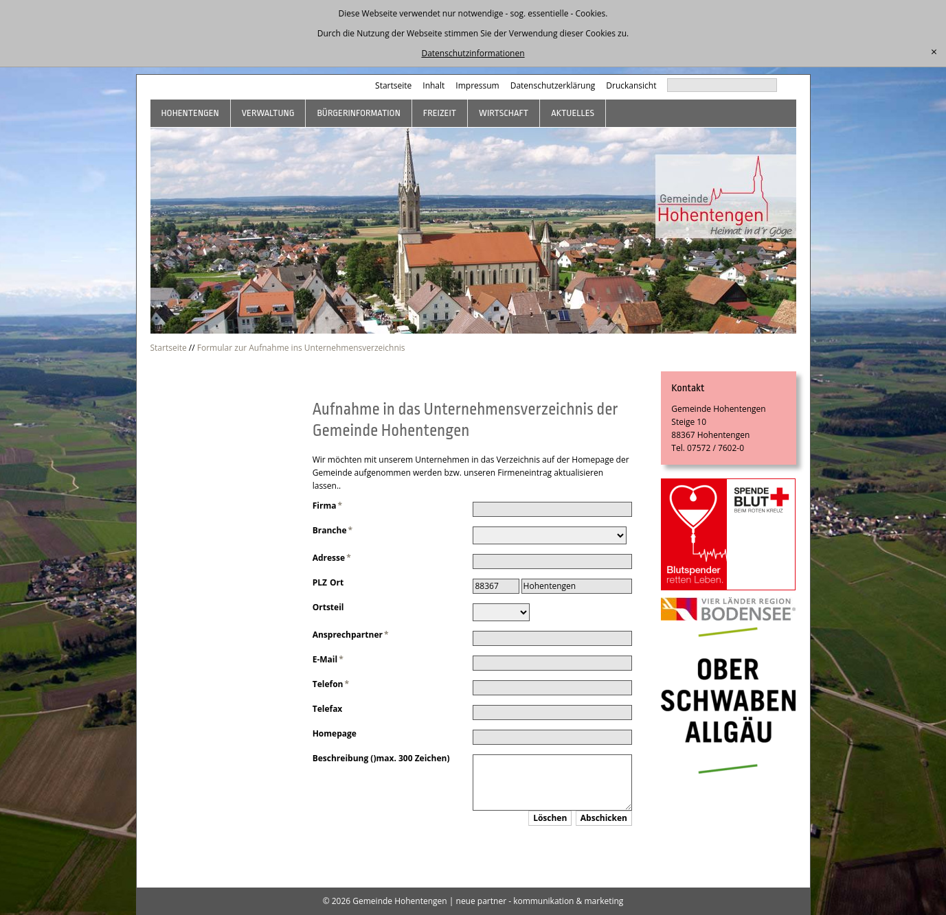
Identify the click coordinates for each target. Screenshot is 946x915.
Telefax (328, 709)
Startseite (393, 85)
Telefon (331, 684)
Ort (337, 582)
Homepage (335, 733)
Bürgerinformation (358, 113)
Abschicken (604, 818)
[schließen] (934, 52)
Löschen (550, 818)
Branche (332, 530)
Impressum (477, 85)
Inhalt (433, 85)
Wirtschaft (503, 113)
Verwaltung (268, 113)
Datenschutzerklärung (553, 85)
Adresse (332, 558)
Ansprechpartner (351, 634)
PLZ (320, 582)
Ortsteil (328, 607)
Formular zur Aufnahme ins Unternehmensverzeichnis (301, 348)
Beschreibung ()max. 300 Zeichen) (381, 758)
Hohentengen (190, 113)
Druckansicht (631, 85)
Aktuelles (572, 113)
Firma (327, 505)
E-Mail (328, 659)
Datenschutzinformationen (472, 53)
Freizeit (439, 113)
